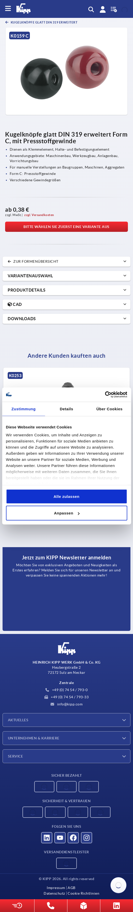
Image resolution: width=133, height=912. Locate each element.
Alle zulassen (67, 496)
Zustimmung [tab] (23, 408)
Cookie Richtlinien (83, 893)
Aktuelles (18, 720)
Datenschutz (54, 893)
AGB (72, 888)
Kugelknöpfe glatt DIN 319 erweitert (43, 22)
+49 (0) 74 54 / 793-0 (66, 690)
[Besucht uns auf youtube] (60, 837)
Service (15, 756)
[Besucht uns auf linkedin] (46, 837)
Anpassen (66, 513)
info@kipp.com (66, 704)
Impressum (56, 888)
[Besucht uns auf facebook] (73, 837)
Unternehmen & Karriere (33, 738)
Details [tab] (66, 408)
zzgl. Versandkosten (39, 215)
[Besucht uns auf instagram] (86, 837)
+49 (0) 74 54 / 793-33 (66, 697)
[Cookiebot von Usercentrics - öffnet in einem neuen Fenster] (104, 394)
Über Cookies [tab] (109, 408)
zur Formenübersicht (33, 261)
